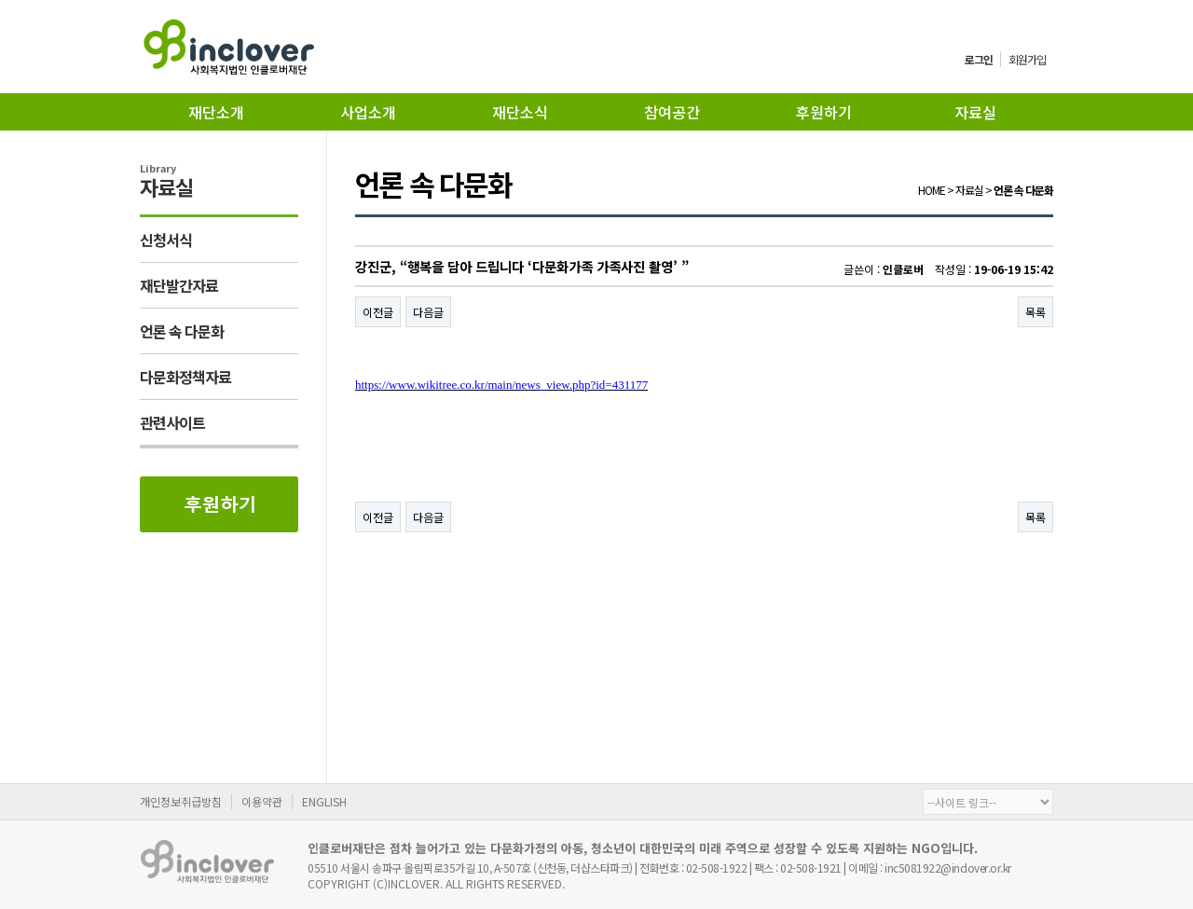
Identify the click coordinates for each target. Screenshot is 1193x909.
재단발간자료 (179, 285)
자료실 (975, 112)
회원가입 (1027, 59)
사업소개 (368, 112)
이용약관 (261, 801)
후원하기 (824, 112)
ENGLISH (324, 801)
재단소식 (520, 112)
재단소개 (216, 112)
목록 (1035, 312)
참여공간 (672, 112)
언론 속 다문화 (182, 331)
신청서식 (166, 239)
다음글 (428, 312)
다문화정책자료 (185, 376)
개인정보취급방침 (181, 801)
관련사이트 (172, 422)
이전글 (378, 312)
